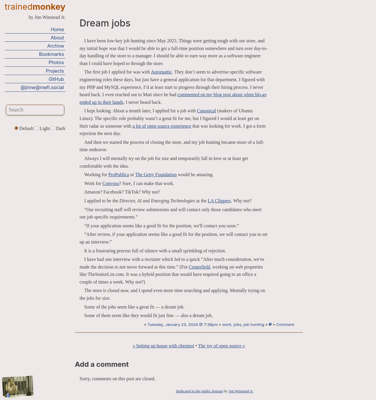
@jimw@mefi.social (42, 87)
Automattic (161, 71)
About (57, 38)
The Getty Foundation (156, 174)
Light (43, 128)
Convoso (111, 183)
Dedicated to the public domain (199, 391)
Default (24, 128)
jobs (237, 324)
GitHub (56, 79)
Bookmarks (51, 54)
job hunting (254, 324)
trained (35, 6)
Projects (55, 71)
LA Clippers (219, 200)
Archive (55, 46)
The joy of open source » (221, 345)
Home (57, 29)
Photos (56, 62)
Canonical (206, 110)
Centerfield (199, 266)
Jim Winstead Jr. (241, 391)
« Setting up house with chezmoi (163, 345)
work (226, 324)
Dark (58, 128)
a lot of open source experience (162, 126)
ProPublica (118, 174)
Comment (285, 324)
